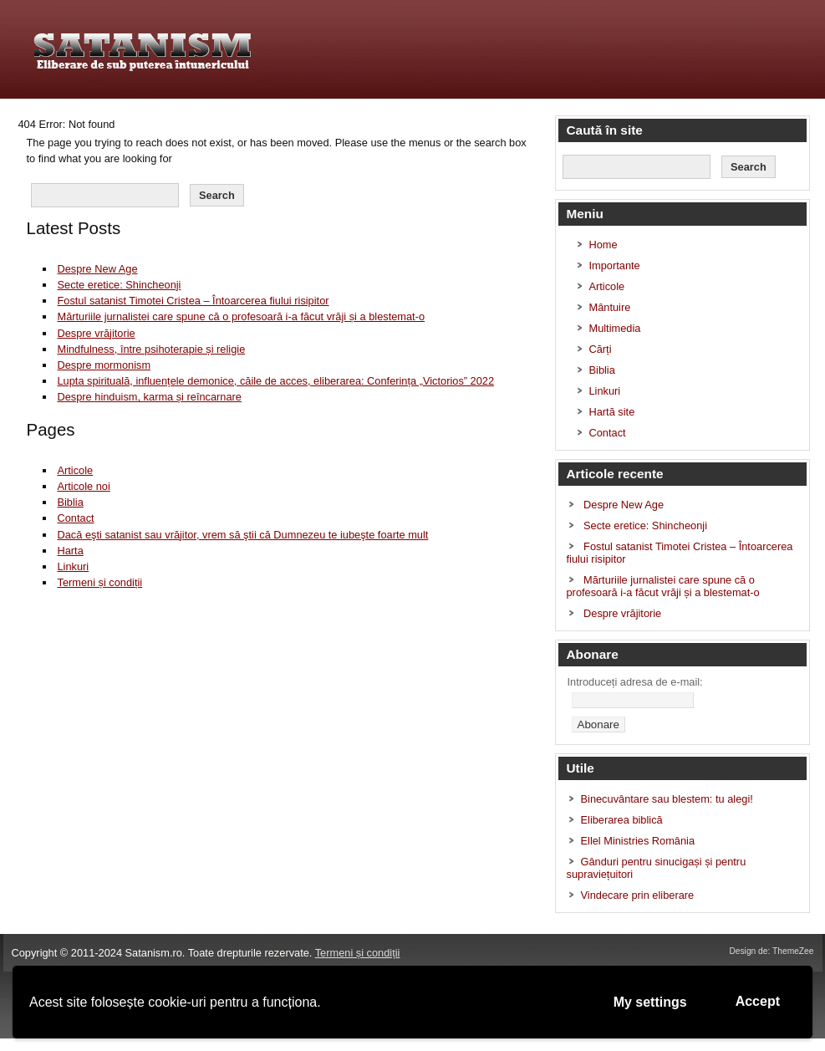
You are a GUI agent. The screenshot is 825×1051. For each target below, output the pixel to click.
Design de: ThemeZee (771, 951)
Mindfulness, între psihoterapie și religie (151, 349)
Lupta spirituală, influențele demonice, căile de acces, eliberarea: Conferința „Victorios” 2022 (275, 381)
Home (603, 244)
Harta (70, 550)
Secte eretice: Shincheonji (119, 284)
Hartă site (612, 412)
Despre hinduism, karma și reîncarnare (149, 396)
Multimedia (615, 328)
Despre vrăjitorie (96, 333)
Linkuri (73, 566)
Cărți (600, 349)
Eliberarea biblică (622, 820)
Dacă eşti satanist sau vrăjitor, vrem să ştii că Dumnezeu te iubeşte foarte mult (242, 534)
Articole (75, 470)
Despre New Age (97, 269)
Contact (75, 518)
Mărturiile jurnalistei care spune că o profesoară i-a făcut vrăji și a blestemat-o (241, 316)
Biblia (70, 502)
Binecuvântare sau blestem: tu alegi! (667, 799)
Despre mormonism (103, 365)
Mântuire (610, 307)
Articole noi (83, 486)
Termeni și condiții (99, 582)
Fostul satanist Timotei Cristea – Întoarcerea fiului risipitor (192, 300)
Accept (758, 1001)
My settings (650, 1002)
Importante (614, 265)
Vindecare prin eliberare (638, 895)
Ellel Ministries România (638, 840)
